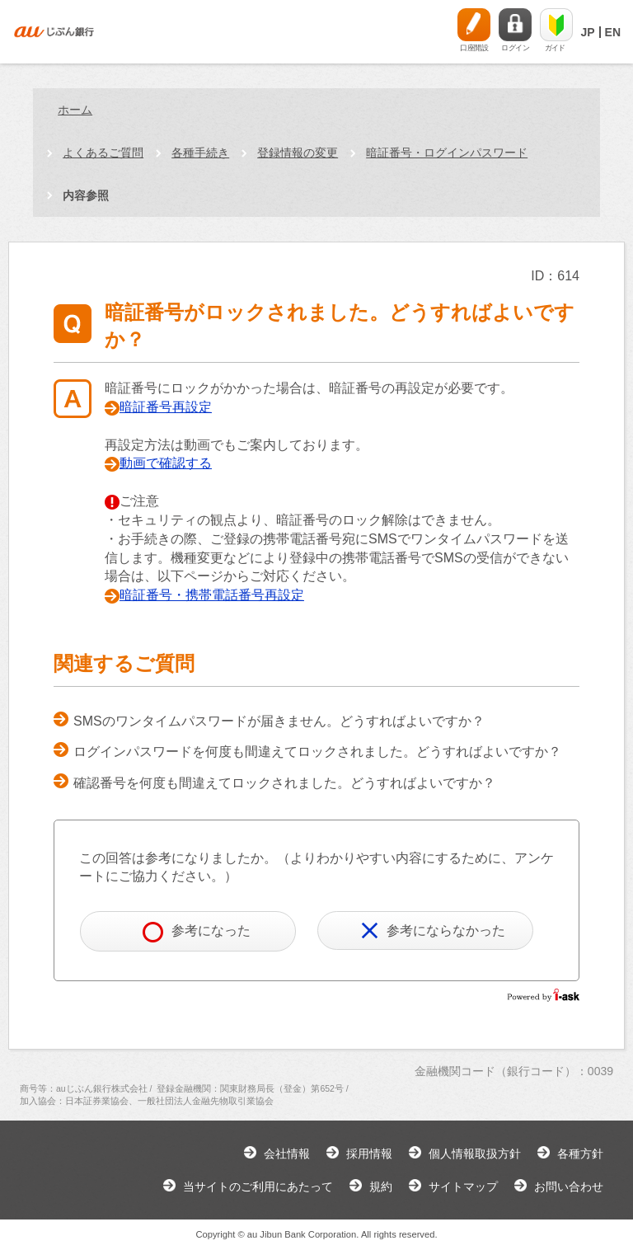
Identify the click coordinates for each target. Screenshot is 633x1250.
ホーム (75, 109)
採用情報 (369, 1153)
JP (587, 32)
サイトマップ (463, 1186)
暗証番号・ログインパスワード (447, 152)
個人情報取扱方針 (475, 1153)
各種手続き (200, 152)
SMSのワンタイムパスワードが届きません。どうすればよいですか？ (279, 721)
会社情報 (287, 1153)
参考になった (197, 932)
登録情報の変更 (297, 152)
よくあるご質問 (103, 152)
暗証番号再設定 (166, 407)
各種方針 (580, 1153)
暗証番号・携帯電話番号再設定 (212, 595)
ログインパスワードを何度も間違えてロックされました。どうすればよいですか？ (317, 752)
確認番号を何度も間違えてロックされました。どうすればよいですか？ (284, 783)
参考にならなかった (433, 930)
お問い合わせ (568, 1186)
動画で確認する (166, 463)
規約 (380, 1186)
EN (613, 32)
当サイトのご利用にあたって (258, 1186)
